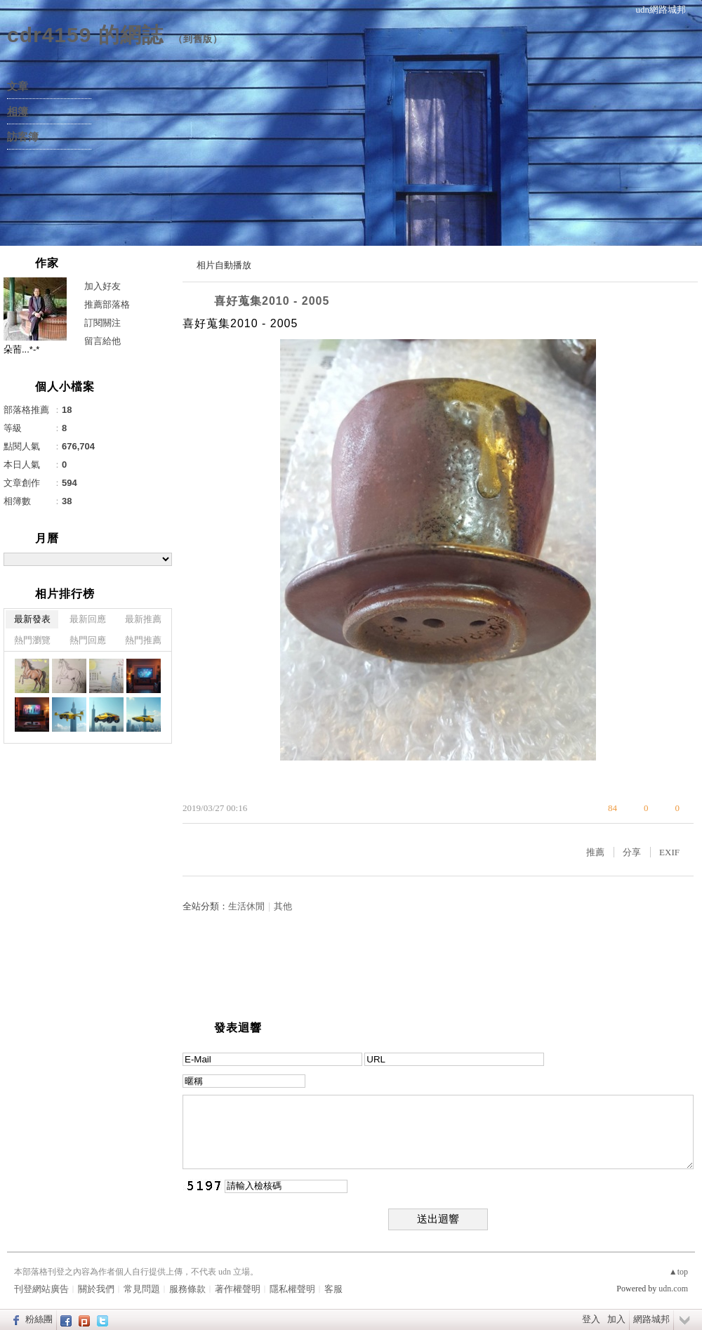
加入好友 (102, 286)
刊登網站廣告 (41, 1289)
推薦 (595, 852)
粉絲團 (39, 1319)
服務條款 (187, 1289)
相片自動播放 (224, 265)
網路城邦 (651, 1319)
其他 (283, 906)
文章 (17, 86)
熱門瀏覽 (32, 640)
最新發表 (32, 619)
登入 (591, 1319)
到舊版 (198, 39)
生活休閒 (246, 906)
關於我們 (96, 1289)
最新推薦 (143, 619)
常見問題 (142, 1289)
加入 (616, 1319)
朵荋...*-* (21, 349)
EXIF (669, 852)
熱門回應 (87, 640)
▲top (678, 1272)
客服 (333, 1289)
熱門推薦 (143, 640)
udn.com (673, 1288)
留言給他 (102, 341)
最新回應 (87, 619)
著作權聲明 (237, 1289)
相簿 (17, 111)
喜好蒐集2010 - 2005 (271, 301)
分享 (632, 852)
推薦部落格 (107, 304)
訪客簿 (23, 137)
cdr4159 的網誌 (85, 34)
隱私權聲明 (292, 1289)
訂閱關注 (102, 322)
